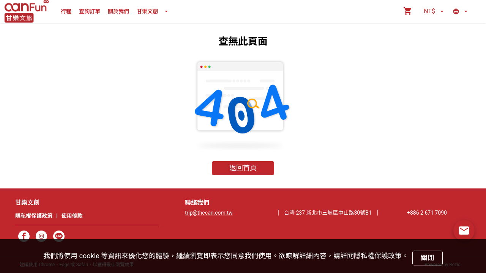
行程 (66, 11)
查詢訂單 (89, 11)
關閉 (427, 258)
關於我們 (118, 11)
